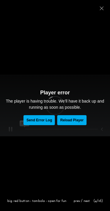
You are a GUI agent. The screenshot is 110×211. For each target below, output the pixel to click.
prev (77, 201)
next (87, 201)
